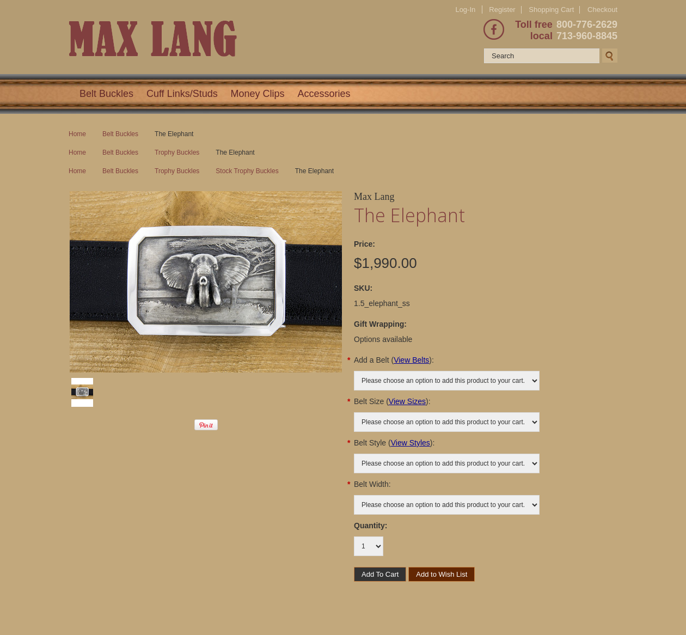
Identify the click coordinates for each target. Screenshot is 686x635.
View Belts (411, 360)
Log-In (465, 9)
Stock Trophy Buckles (247, 171)
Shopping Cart (551, 9)
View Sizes (407, 401)
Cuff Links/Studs (182, 93)
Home (77, 134)
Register (502, 9)
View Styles (410, 442)
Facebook (493, 29)
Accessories (324, 93)
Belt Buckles (106, 93)
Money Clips (258, 93)
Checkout (602, 10)
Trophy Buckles (177, 152)
